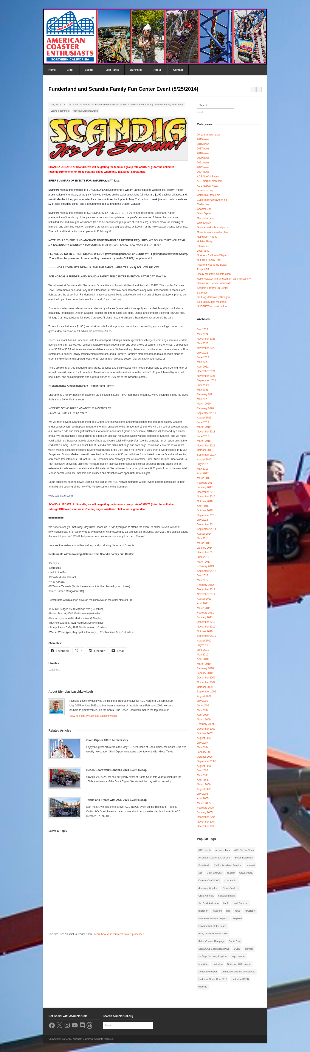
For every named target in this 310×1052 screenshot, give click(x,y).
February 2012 (205, 584)
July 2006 (202, 770)
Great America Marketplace (212, 227)
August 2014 (204, 533)
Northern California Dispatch (213, 255)
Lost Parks (112, 69)
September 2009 (206, 691)
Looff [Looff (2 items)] (225, 903)
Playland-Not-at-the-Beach (212, 264)
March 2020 (204, 403)
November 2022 (206, 347)
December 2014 (206, 524)
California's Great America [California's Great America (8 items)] (227, 865)
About (157, 69)
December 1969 (206, 826)
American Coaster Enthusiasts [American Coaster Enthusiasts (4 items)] (214, 857)
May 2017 (202, 468)
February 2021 (205, 394)
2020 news (203, 157)
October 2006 (205, 756)
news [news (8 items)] (237, 910)
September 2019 (206, 413)
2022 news (203, 167)
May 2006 (202, 775)
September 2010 (206, 635)
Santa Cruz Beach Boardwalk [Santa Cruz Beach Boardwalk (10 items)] (213, 948)
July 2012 (202, 575)
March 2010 (204, 663)
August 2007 (204, 738)
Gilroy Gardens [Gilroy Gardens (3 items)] (231, 888)
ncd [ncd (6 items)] (228, 910)
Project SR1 (204, 269)
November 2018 (206, 431)
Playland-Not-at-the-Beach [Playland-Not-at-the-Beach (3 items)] (212, 926)
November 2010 (206, 626)
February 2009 (205, 724)
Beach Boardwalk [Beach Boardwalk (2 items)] (244, 857)
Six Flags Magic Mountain (211, 301)
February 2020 (205, 408)
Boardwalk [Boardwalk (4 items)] (203, 865)
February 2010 (205, 668)
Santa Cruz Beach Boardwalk (214, 283)
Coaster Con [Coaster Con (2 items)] (246, 873)
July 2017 (202, 464)
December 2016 (206, 492)
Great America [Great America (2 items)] (206, 895)
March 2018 (204, 440)
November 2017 (206, 445)
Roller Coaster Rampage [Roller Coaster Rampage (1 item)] (211, 941)
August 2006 (204, 765)
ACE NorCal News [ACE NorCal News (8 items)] (244, 850)
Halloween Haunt (207, 236)
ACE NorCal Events (79, 104)
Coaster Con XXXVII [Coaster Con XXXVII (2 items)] (209, 880)
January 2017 (205, 487)
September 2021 (206, 380)
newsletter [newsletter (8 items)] (250, 910)
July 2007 (202, 742)
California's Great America (212, 199)
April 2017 (203, 473)
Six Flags (202, 292)
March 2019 (204, 426)
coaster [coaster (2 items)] (231, 873)
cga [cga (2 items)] (200, 873)
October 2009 (205, 687)
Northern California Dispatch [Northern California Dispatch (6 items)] (213, 918)
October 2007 (205, 733)
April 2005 (203, 798)
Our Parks (136, 69)
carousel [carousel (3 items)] (250, 865)
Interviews (203, 246)
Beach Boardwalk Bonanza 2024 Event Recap (116, 770)
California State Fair (208, 195)
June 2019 (203, 422)
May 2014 (202, 538)
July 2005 (202, 793)
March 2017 (204, 478)
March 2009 (204, 719)
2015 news (203, 139)
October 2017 (205, 450)
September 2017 (206, 454)
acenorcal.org (146, 104)
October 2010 (205, 631)
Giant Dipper (204, 213)
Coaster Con (204, 209)
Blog (70, 69)
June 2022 (203, 357)
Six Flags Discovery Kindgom (214, 297)
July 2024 (202, 329)
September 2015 (206, 515)
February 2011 (205, 612)
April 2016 (203, 506)
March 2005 (204, 803)
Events (89, 69)
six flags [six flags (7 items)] (249, 948)
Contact (178, 69)
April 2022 (203, 366)
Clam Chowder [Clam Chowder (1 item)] (215, 873)
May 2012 (202, 580)
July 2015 (202, 519)
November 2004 (206, 821)
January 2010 (205, 673)
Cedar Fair (203, 204)
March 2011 (204, 608)
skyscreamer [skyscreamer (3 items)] (238, 956)
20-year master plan (208, 134)
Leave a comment (60, 110)
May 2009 (202, 710)
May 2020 (202, 399)
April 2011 (203, 603)
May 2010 (202, 654)
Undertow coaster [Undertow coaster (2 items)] (207, 971)
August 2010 (204, 640)
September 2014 (206, 529)
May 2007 (202, 747)
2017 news (203, 148)
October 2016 (205, 501)
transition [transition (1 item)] (203, 964)
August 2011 (204, 598)
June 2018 (203, 436)
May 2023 (202, 343)
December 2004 (206, 816)
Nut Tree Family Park (209, 259)
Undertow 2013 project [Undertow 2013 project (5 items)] (239, 964)
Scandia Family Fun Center (169, 104)
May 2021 (202, 389)
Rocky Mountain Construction (214, 273)
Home (52, 69)
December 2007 (206, 728)
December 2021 (206, 371)
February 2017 (205, 482)
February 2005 (205, 807)
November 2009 (206, 682)
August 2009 (204, 696)
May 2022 (202, 361)
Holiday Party (204, 241)
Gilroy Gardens (205, 218)
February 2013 (205, 566)
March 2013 (204, 561)
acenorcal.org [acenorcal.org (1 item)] (222, 850)
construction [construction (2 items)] (231, 880)
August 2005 (204, 789)
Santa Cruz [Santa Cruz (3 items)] (235, 941)
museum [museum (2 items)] (217, 910)
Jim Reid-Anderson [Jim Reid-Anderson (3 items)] (208, 903)
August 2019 (204, 417)
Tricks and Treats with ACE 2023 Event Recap (116, 799)
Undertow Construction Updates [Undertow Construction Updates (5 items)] (238, 971)
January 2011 (205, 617)
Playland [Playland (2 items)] (237, 918)
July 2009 (202, 700)
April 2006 (203, 779)
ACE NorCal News (126, 104)
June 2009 (203, 705)
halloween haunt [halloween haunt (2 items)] (226, 895)
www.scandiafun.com (60, 495)
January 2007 (205, 752)
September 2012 (206, 570)
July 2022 (202, 352)
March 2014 (204, 542)
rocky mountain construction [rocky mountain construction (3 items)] (213, 933)
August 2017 (204, 459)
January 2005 (205, 812)
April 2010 (203, 659)
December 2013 (206, 552)
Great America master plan (212, 232)
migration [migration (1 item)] (203, 910)
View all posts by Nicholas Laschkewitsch (95, 715)
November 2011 (206, 594)
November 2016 (206, 496)
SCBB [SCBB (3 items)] (237, 948)
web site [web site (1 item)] (202, 986)
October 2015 (205, 510)
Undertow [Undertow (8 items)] (217, 964)
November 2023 (206, 338)
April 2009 (203, 714)
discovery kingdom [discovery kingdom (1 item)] (208, 888)
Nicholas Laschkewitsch (85, 110)
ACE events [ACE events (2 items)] (204, 850)
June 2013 (203, 556)
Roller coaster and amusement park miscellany (224, 278)
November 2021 (206, 375)
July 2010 (202, 645)
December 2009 (206, 677)
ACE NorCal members (103, 104)
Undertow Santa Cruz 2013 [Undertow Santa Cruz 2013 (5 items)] (212, 979)
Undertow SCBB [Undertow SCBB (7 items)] (240, 979)
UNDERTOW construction (212, 306)
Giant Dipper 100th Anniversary (107, 740)
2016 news (203, 144)
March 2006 (204, 784)
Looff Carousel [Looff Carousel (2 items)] (240, 903)
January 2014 (205, 547)
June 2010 (203, 649)
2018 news (203, 153)
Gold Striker (204, 223)
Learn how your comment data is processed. (119, 934)
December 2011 (206, 589)
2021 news (203, 162)
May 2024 (202, 334)
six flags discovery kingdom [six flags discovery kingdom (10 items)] (212, 956)
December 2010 (206, 621)
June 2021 (203, 385)
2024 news (203, 171)
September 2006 (206, 761)
